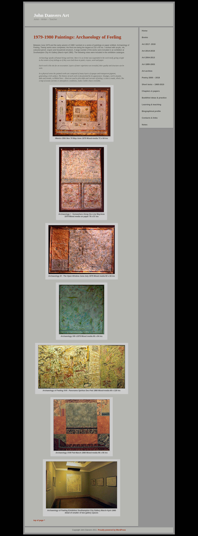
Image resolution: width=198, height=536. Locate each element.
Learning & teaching (151, 104)
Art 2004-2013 (148, 57)
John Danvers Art (51, 15)
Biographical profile (151, 111)
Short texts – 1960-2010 (153, 84)
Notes (144, 124)
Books (145, 37)
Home (144, 31)
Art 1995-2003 (148, 64)
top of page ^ (39, 520)
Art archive (147, 71)
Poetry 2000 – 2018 (151, 77)
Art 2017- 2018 (148, 44)
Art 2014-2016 (148, 51)
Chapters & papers (151, 91)
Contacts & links (150, 118)
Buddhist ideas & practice (154, 98)
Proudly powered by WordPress (112, 530)
